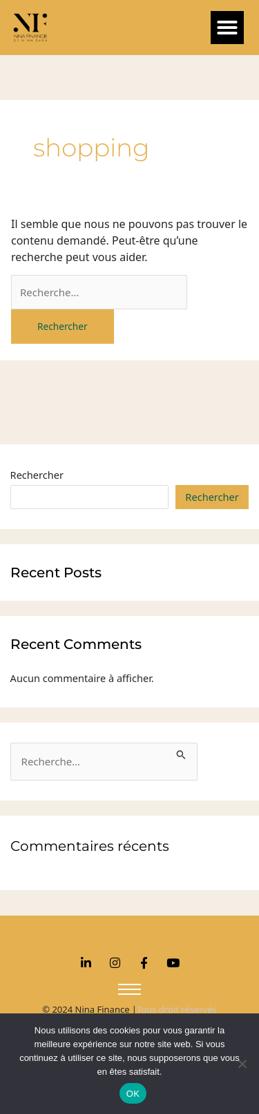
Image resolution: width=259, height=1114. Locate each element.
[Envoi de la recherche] (181, 753)
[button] (227, 27)
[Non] (242, 1064)
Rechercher (37, 475)
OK (133, 1094)
